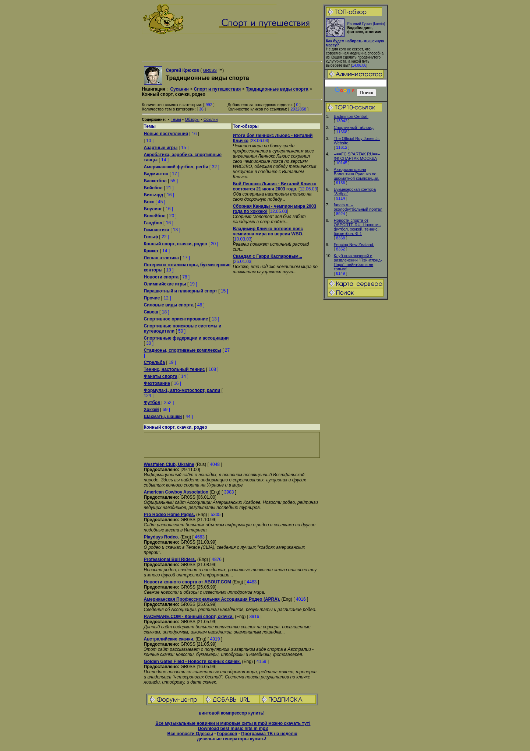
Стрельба (154, 362)
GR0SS (210, 70)
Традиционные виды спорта (277, 89)
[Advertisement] (355, 416)
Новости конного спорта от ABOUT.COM (187, 582)
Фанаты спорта (160, 376)
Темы (176, 119)
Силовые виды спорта (169, 305)
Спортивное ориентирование (176, 319)
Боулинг (153, 208)
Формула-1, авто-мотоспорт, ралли (182, 390)
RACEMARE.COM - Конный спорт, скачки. (189, 616)
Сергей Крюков (182, 70)
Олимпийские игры (165, 284)
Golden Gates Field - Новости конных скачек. (192, 661)
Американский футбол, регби (176, 166)
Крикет (151, 250)
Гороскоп (227, 733)
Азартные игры (161, 147)
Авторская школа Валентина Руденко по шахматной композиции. (356, 173)
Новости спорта (161, 277)
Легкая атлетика (161, 257)
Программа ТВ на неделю (269, 733)
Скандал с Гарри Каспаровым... (267, 256)
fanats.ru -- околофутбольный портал (358, 207)
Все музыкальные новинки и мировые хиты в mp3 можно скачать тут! (232, 723)
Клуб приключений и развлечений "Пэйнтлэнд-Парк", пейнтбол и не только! (358, 262)
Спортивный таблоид (354, 127)
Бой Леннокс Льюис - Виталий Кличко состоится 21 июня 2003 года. (275, 186)
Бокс (149, 201)
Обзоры (192, 119)
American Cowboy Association (176, 492)
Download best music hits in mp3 (233, 728)
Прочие (152, 298)
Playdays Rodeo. (161, 537)
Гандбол (153, 222)
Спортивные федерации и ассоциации (186, 338)
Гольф (151, 236)
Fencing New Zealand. (354, 244)
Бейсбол (153, 187)
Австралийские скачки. (169, 639)
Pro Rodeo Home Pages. (169, 514)
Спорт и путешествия (217, 89)
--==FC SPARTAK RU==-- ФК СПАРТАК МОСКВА (357, 156)
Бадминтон (156, 173)
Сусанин (179, 89)
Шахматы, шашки (163, 416)
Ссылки (211, 119)
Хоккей (151, 409)
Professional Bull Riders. (170, 559)
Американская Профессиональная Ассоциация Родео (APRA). (212, 599)
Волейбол (155, 215)
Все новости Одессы (190, 733)
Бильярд (153, 194)
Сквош (151, 312)
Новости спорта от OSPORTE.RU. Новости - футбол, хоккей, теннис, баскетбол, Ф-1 (357, 227)
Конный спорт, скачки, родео (175, 243)
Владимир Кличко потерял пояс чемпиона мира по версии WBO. (268, 231)
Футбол (152, 402)
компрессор (234, 713)
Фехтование (157, 383)
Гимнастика (156, 229)
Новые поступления (166, 133)
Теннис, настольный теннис (174, 369)
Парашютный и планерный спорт (180, 291)
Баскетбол (155, 180)
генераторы (235, 738)
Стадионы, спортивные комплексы (182, 350)
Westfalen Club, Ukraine (169, 464)
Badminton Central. (351, 116)
